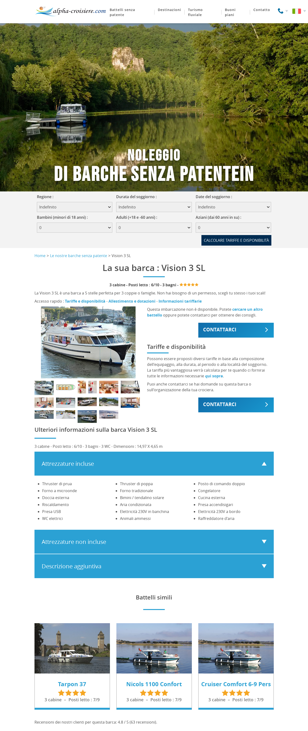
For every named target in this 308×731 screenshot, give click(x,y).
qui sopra (214, 376)
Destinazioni (169, 9)
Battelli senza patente (122, 12)
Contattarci (219, 329)
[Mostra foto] (44, 388)
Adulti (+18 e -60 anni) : (136, 217)
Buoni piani (230, 12)
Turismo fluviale (195, 12)
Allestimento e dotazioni (131, 301)
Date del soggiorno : (215, 196)
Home (40, 255)
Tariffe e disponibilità (85, 301)
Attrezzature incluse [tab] (68, 463)
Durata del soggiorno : (138, 196)
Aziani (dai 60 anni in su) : (218, 217)
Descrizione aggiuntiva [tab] (71, 566)
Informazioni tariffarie (180, 301)
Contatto (261, 9)
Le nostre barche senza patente (78, 255)
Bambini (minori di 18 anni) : (62, 217)
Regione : (47, 196)
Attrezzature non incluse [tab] (74, 542)
